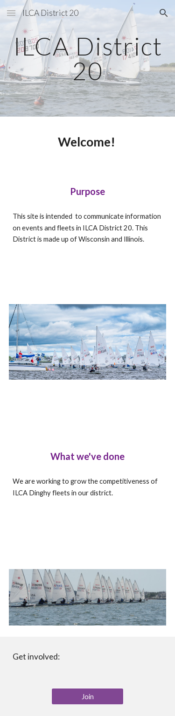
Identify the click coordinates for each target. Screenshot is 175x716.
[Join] (87, 696)
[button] (11, 13)
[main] (88, 58)
